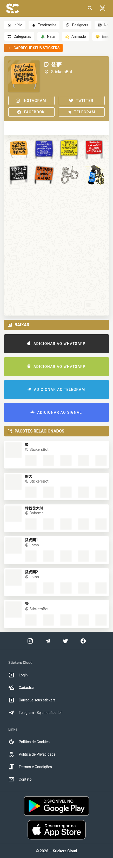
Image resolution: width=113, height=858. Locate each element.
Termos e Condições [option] (30, 767)
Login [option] (18, 675)
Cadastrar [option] (21, 687)
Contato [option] (19, 779)
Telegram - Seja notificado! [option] (35, 712)
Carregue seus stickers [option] (32, 700)
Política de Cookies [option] (29, 742)
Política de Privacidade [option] (32, 754)
